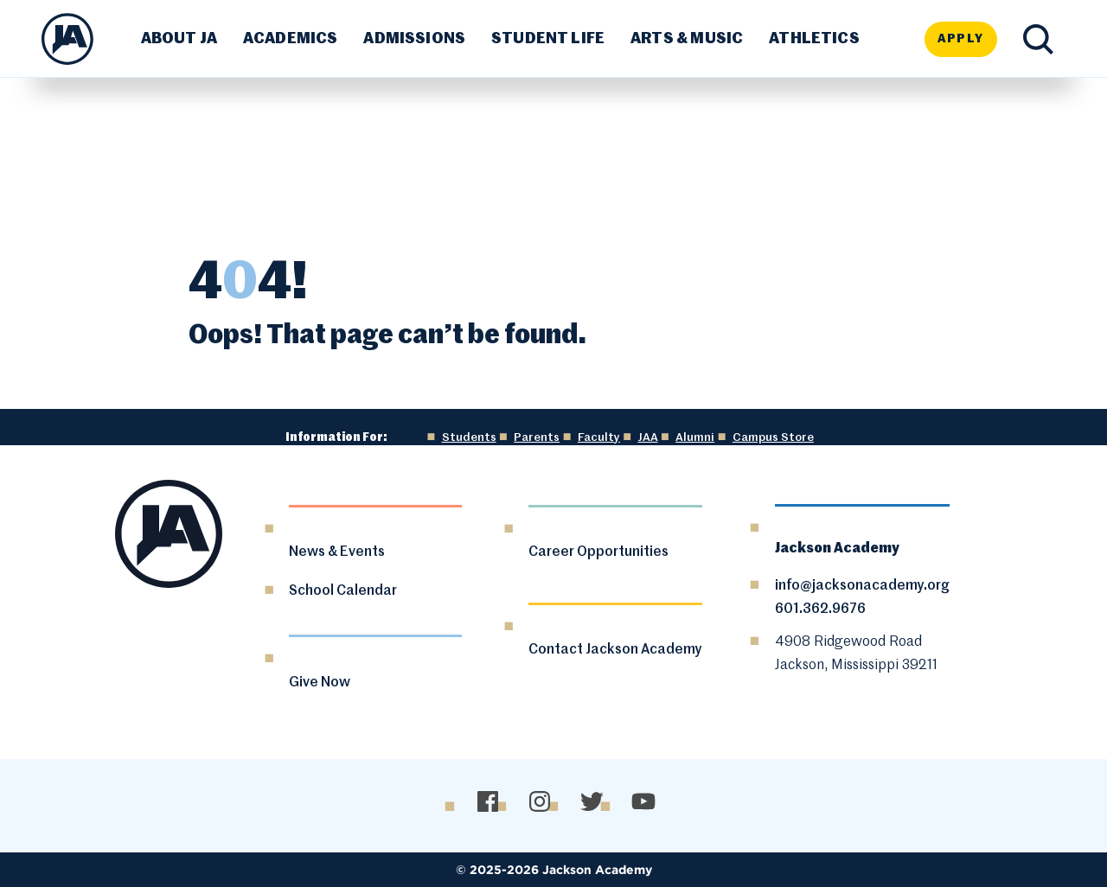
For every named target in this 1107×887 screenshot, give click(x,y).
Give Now (319, 683)
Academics (290, 39)
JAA (648, 437)
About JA (179, 39)
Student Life (548, 39)
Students (469, 437)
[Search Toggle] (1038, 39)
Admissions (414, 39)
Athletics (814, 39)
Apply (960, 39)
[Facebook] (487, 802)
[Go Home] (67, 39)
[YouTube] (643, 802)
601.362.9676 (820, 609)
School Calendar (343, 591)
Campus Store (773, 437)
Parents (537, 437)
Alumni (694, 437)
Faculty (599, 437)
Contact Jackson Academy (615, 650)
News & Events (337, 552)
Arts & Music (686, 39)
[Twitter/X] (591, 802)
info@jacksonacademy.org (862, 586)
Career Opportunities (598, 552)
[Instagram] (539, 802)
